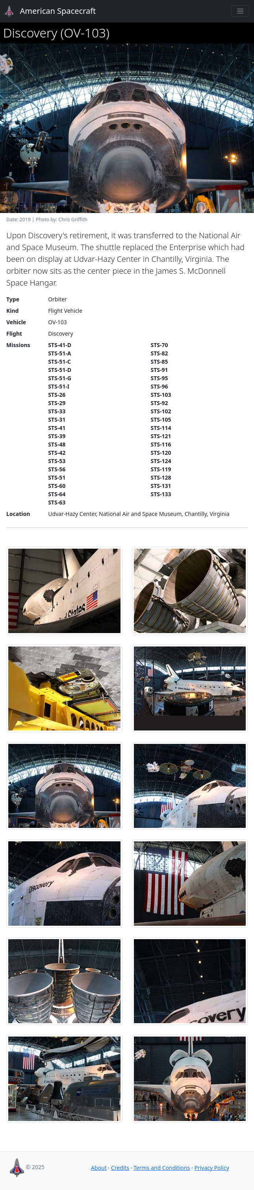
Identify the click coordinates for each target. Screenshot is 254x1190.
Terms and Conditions (161, 1167)
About (99, 1167)
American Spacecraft (46, 11)
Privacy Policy (211, 1167)
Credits (120, 1167)
